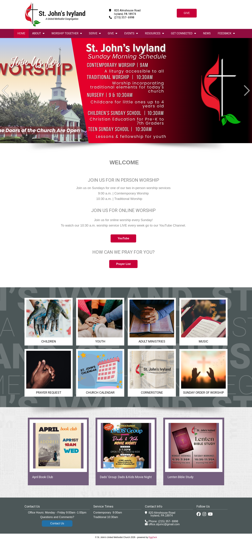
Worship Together (66, 33)
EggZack (153, 537)
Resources (154, 33)
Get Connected (183, 33)
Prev (5, 90)
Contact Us (57, 523)
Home (21, 33)
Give (187, 13)
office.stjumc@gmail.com (164, 524)
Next (246, 90)
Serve (95, 33)
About (38, 33)
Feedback (226, 33)
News (207, 33)
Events (131, 33)
